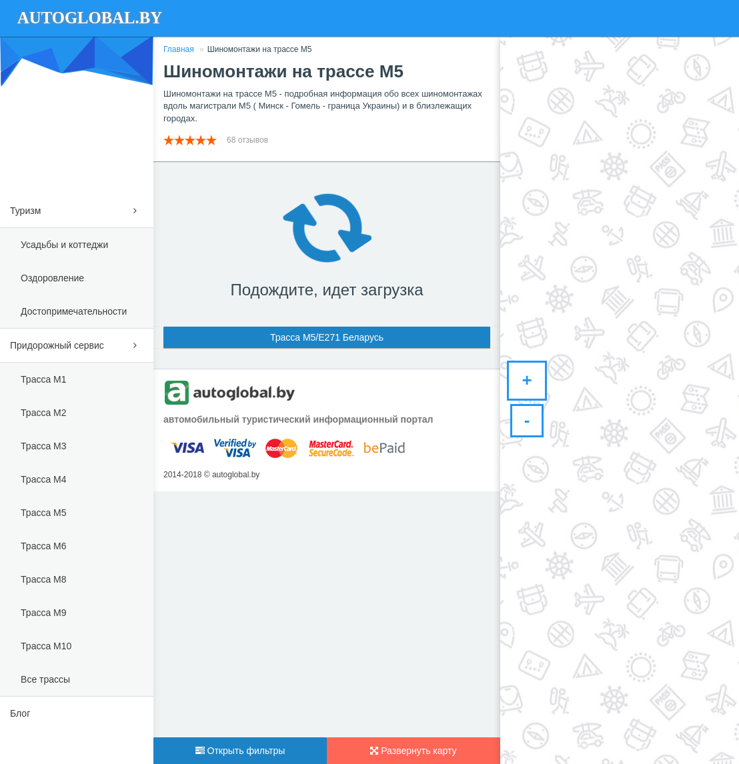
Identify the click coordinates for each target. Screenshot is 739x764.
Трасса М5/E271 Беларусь (327, 337)
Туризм (76, 208)
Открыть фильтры (240, 750)
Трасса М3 (43, 446)
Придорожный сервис (76, 343)
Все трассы (45, 679)
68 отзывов (248, 140)
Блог (20, 713)
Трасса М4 (43, 479)
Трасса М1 (43, 379)
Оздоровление (52, 278)
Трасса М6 (43, 546)
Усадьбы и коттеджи (64, 244)
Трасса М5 (43, 512)
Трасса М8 (43, 579)
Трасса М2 (43, 412)
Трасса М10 (46, 646)
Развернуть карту (413, 750)
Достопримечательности (74, 311)
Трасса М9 (43, 612)
